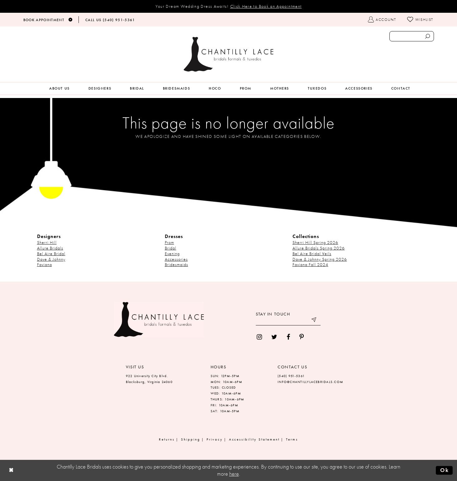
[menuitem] (59, 88)
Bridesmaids (176, 264)
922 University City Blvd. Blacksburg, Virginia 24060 (149, 379)
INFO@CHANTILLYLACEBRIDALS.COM (310, 382)
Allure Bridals (50, 248)
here (234, 473)
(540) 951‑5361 (291, 376)
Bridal (170, 248)
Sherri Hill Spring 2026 (315, 242)
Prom (169, 242)
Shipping (190, 439)
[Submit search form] (428, 36)
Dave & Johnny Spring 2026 (320, 259)
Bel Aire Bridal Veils (312, 253)
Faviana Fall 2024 (310, 264)
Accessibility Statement (254, 439)
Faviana (44, 264)
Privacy (215, 439)
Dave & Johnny (51, 259)
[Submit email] (314, 320)
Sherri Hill (47, 242)
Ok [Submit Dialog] (444, 470)
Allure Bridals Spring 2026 (319, 248)
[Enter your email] (288, 320)
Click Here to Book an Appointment (266, 6)
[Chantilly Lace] (228, 54)
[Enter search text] (412, 36)
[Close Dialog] (11, 470)
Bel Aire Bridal (51, 253)
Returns (167, 439)
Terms (292, 439)
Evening (172, 253)
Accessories (176, 259)
